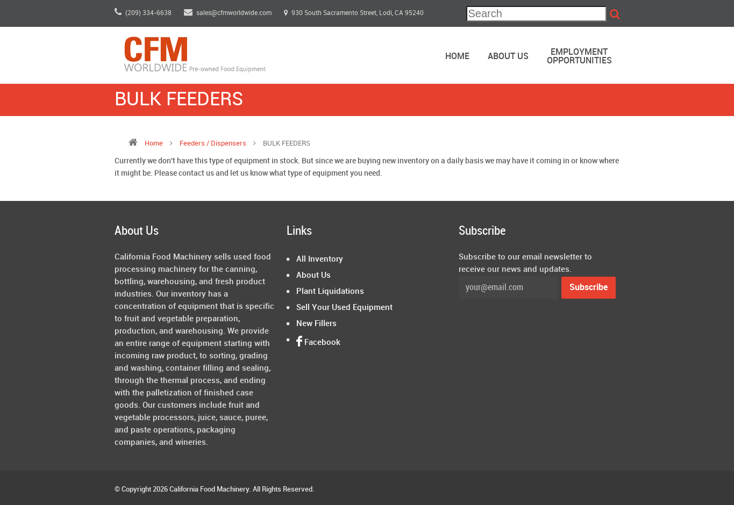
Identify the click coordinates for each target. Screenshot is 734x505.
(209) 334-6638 (143, 13)
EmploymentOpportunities (579, 57)
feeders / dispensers (214, 143)
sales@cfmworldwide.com (228, 13)
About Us (508, 56)
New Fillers (316, 324)
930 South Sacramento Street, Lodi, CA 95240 (354, 13)
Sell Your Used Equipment (344, 308)
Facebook (318, 342)
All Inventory (319, 259)
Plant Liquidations (330, 291)
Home (457, 56)
